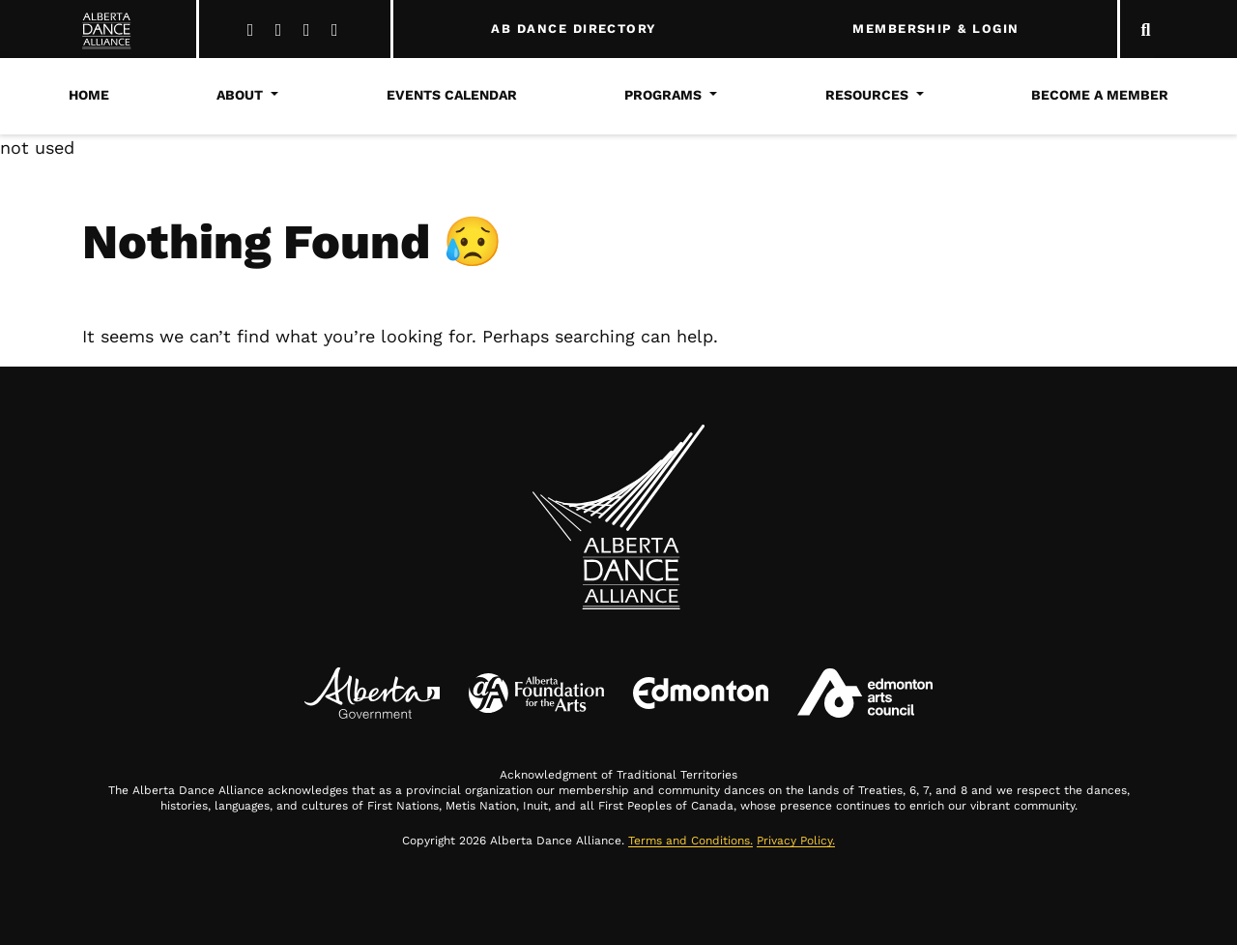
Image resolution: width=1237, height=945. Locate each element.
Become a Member (1099, 95)
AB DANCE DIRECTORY (573, 29)
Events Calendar (452, 95)
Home (89, 95)
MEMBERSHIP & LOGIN (935, 29)
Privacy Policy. (796, 840)
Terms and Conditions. (690, 840)
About (239, 95)
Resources (866, 95)
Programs (663, 95)
